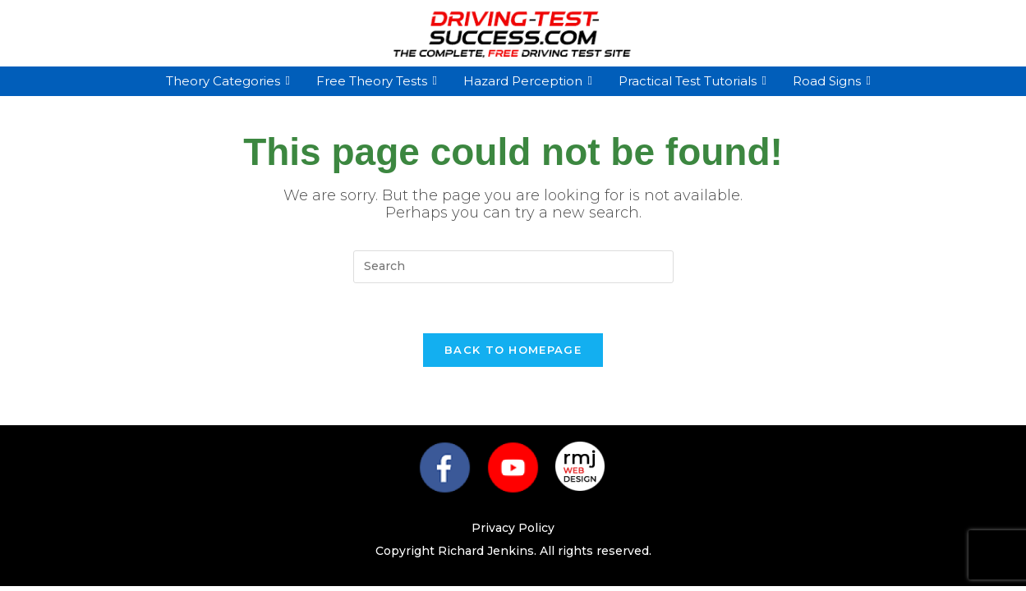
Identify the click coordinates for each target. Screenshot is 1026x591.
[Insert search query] (513, 266)
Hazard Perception (525, 81)
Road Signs (829, 81)
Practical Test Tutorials (690, 81)
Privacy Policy (513, 527)
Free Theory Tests (373, 81)
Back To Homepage (513, 349)
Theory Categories (225, 81)
